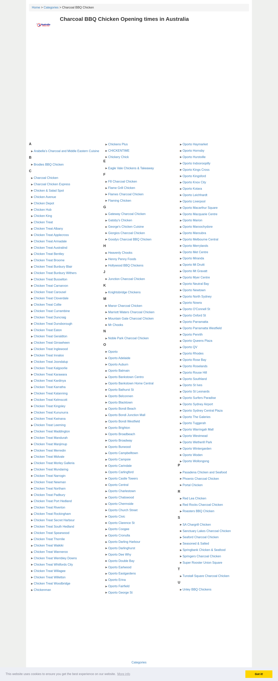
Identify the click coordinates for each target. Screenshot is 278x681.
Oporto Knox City (194, 182)
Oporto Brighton (119, 427)
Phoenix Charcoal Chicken (201, 478)
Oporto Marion (192, 220)
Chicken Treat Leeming (50, 425)
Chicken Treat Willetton (50, 577)
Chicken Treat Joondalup (51, 361)
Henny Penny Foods (122, 259)
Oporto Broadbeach (121, 434)
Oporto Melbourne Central (200, 239)
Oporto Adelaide (119, 358)
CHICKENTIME (118, 150)
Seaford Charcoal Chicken (201, 537)
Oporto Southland (195, 379)
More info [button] (123, 674)
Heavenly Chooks (120, 252)
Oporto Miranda (193, 258)
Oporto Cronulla (119, 535)
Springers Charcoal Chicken (202, 556)
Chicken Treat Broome (49, 260)
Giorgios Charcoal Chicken (126, 233)
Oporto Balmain (119, 370)
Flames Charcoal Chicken (125, 194)
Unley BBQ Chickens (197, 589)
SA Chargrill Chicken (197, 524)
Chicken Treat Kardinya (50, 380)
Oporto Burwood (119, 446)
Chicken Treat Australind (50, 247)
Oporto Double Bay (121, 561)
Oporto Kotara (192, 188)
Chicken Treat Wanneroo (51, 551)
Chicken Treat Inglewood (51, 349)
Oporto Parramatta (195, 321)
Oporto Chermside (120, 503)
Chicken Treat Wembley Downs (55, 558)
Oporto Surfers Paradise (199, 397)
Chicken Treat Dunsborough (53, 323)
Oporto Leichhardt (195, 195)
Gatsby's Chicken (120, 220)
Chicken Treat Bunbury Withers (55, 273)
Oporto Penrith (193, 334)
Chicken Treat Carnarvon (51, 285)
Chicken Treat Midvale (49, 456)
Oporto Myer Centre (196, 277)
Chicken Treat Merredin (50, 450)
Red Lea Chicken (194, 498)
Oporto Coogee (118, 529)
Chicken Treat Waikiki (48, 545)
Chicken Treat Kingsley (49, 406)
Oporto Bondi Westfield (124, 421)
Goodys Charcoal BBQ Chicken (129, 239)
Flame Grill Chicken (121, 187)
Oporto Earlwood (119, 567)
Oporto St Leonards (196, 391)
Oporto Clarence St (121, 522)
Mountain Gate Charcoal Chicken (131, 318)
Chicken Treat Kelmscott (50, 399)
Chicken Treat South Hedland (54, 526)
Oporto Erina (117, 579)
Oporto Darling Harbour (124, 541)
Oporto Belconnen (120, 396)
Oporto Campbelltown (123, 453)
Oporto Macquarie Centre (200, 214)
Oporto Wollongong (196, 461)
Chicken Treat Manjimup (50, 444)
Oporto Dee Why (119, 554)
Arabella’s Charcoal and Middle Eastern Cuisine (66, 151)
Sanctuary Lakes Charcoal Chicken (207, 531)
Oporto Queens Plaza (197, 340)
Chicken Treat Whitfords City (53, 564)
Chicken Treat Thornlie (49, 539)
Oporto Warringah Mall (198, 429)
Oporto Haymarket (195, 144)
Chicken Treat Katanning (51, 393)
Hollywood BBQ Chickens (125, 265)
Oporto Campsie (119, 459)
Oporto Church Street (122, 510)
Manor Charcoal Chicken (125, 305)
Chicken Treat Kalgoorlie (50, 368)
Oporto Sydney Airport (198, 404)
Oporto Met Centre (195, 252)
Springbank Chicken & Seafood (204, 550)
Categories (51, 7)
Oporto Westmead (195, 435)
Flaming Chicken (119, 200)
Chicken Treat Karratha (50, 387)
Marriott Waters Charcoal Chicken (131, 312)
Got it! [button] (259, 674)
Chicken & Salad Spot (49, 190)
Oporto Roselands (195, 366)
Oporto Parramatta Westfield (202, 328)
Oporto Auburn (118, 364)
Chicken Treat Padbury (49, 495)
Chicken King (43, 215)
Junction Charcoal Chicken (126, 279)
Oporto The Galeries (197, 417)
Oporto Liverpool (194, 201)
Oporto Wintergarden (197, 448)
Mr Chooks (115, 325)
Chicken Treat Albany (48, 228)
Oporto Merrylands (195, 245)
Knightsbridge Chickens (124, 292)
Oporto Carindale (120, 465)
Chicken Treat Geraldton (50, 336)
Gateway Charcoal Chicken (127, 214)
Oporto (113, 351)
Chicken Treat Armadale (50, 241)
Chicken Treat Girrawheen (52, 342)
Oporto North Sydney (197, 296)
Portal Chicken (193, 485)
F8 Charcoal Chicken (122, 181)
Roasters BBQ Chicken (198, 511)
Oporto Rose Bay (194, 359)
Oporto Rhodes (193, 353)
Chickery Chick (118, 157)
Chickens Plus (118, 144)
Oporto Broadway (120, 440)
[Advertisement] (139, 61)
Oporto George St (120, 592)
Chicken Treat (43, 222)
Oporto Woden (193, 455)
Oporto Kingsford (194, 176)
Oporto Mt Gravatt (195, 271)
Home (36, 7)
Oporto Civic (116, 516)
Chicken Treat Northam (50, 488)
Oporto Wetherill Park (197, 442)
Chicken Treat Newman (50, 482)
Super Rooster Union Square (202, 562)
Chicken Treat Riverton (49, 507)
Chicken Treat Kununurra (51, 412)
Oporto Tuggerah (194, 423)
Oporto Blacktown (120, 402)
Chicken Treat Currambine (52, 311)
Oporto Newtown (194, 290)
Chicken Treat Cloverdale (51, 298)
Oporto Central (118, 484)
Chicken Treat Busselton (50, 279)
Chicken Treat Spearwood (51, 533)
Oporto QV (190, 347)
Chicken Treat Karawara (50, 374)
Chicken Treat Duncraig (50, 317)
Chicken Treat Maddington (52, 431)
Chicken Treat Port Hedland (53, 501)
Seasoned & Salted (196, 543)
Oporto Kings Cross (196, 169)
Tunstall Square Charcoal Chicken (206, 576)
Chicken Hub (43, 209)
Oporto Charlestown (122, 491)
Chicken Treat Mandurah (51, 437)
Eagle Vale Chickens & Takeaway (131, 168)
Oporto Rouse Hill (195, 372)
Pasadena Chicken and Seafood (205, 472)
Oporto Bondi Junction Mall (126, 415)
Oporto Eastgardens (122, 573)
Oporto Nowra (192, 302)
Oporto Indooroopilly (196, 163)
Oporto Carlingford (121, 472)
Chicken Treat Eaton (48, 330)
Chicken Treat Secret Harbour (54, 520)
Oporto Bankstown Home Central (130, 383)
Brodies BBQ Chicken (49, 164)
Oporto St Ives (192, 385)
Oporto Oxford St (194, 315)
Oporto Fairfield (118, 586)
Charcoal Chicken (46, 177)
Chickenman (42, 589)
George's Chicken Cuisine (126, 226)
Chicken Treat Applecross (51, 235)
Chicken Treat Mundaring (51, 469)
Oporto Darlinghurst (121, 548)
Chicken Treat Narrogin (50, 475)
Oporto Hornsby (193, 150)
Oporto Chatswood (121, 497)
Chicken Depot (44, 203)
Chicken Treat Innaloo (49, 355)
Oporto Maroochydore (198, 226)
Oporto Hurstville (194, 157)
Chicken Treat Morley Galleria (54, 463)
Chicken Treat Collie (47, 304)
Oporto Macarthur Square (200, 207)
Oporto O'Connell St (196, 309)
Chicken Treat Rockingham (52, 513)
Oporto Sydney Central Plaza (203, 410)
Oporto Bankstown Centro (126, 377)
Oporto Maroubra (194, 233)
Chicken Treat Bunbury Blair (53, 266)
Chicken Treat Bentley (49, 253)
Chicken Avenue (45, 197)
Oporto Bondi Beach (122, 408)
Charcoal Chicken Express (52, 184)
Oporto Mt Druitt (194, 264)
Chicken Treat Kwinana (50, 418)
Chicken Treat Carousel (50, 292)
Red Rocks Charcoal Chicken (203, 504)
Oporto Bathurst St (121, 389)
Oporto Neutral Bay (196, 283)
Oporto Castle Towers (123, 478)
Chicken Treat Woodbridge (52, 583)
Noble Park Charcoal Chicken (128, 338)
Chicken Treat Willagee (50, 571)
